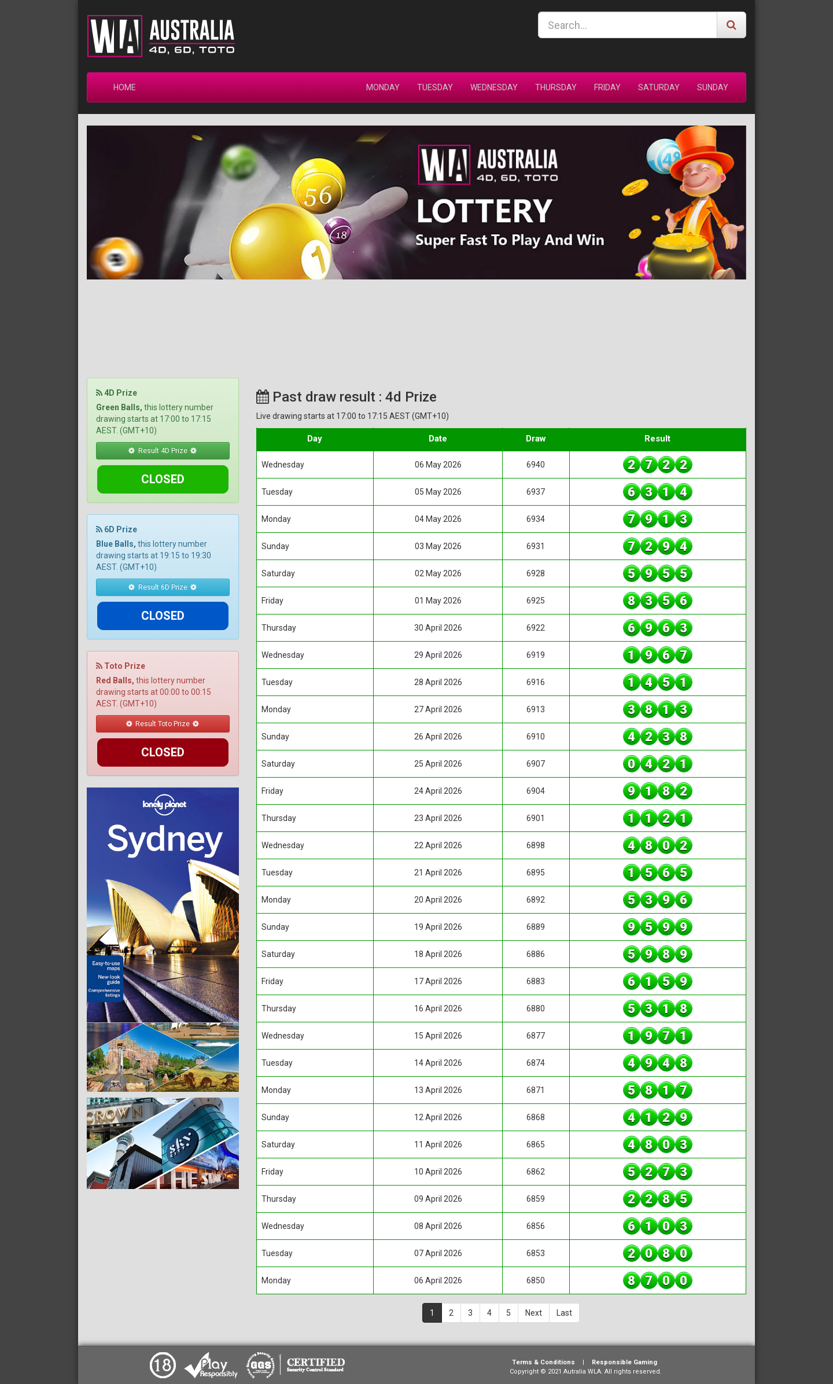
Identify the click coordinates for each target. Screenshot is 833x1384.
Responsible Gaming (624, 1362)
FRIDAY (607, 87)
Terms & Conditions (543, 1362)
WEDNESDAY (494, 87)
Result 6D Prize (162, 558)
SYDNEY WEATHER (416, 322)
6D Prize (116, 501)
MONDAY (383, 87)
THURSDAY (556, 87)
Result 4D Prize (162, 450)
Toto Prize (120, 609)
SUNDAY (712, 87)
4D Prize (116, 392)
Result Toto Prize (163, 666)
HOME (124, 87)
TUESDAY (435, 87)
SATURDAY (659, 87)
